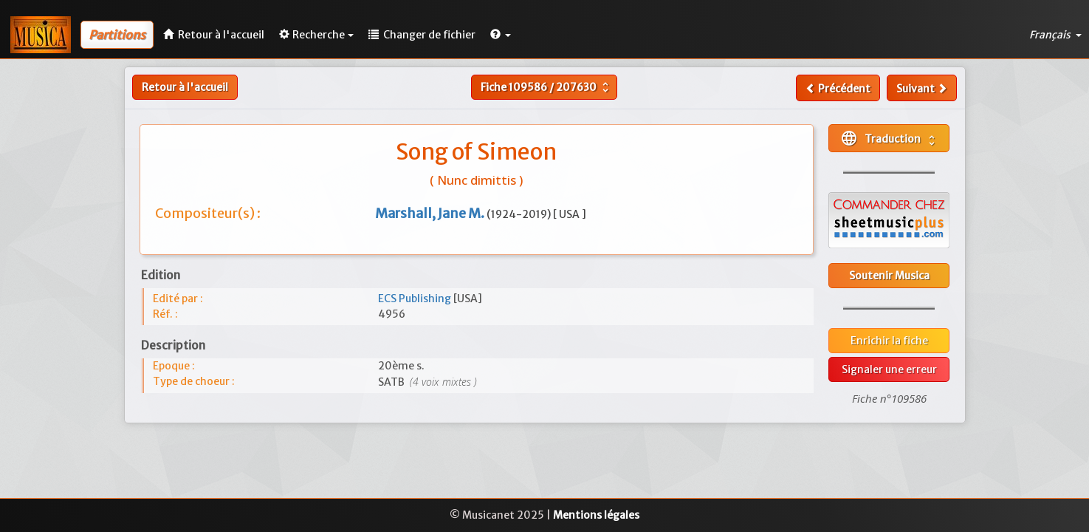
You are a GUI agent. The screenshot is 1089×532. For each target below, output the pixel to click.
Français (1055, 34)
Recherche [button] (316, 34)
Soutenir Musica (889, 275)
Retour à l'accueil (185, 87)
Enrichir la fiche (889, 340)
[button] (500, 34)
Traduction (889, 138)
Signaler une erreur (889, 369)
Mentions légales (596, 515)
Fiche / (546, 87)
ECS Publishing (415, 298)
